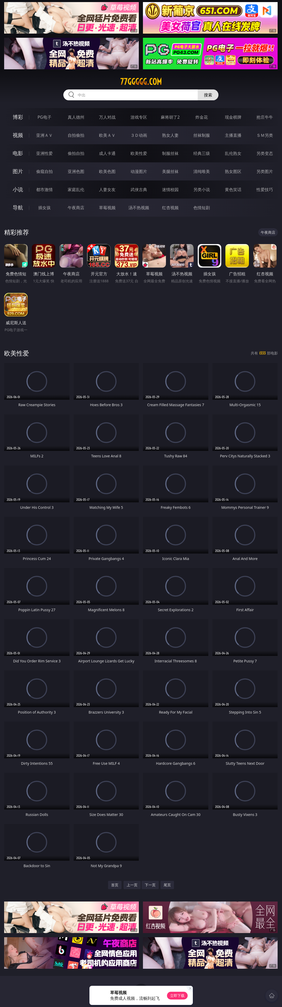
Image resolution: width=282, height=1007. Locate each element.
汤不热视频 (138, 207)
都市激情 (44, 189)
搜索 (208, 95)
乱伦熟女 (233, 153)
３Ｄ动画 (139, 135)
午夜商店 (76, 207)
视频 (18, 135)
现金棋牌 (233, 117)
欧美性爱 (139, 153)
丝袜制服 (201, 135)
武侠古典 (139, 189)
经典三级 (201, 153)
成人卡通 (107, 153)
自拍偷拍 (76, 135)
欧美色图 (107, 171)
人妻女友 (107, 189)
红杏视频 (170, 207)
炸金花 (201, 117)
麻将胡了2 (170, 117)
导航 (18, 207)
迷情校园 (170, 189)
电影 (18, 153)
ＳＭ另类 (264, 135)
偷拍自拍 (76, 153)
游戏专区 (139, 117)
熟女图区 (233, 171)
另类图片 (264, 171)
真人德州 (76, 117)
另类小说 (201, 189)
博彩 (18, 116)
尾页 (167, 884)
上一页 (132, 884)
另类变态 (264, 153)
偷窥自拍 (44, 171)
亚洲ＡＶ (44, 135)
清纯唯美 (201, 171)
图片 (18, 171)
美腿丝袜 (170, 171)
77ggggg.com (141, 82)
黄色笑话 (233, 189)
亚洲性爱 (44, 153)
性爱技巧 (264, 189)
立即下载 (177, 995)
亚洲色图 (76, 171)
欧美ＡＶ (107, 135)
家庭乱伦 (76, 189)
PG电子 (44, 117)
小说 (18, 189)
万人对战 (107, 117)
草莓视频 (107, 207)
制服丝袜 (170, 153)
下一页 (150, 884)
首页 (114, 884)
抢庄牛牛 (264, 117)
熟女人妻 (170, 135)
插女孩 (44, 207)
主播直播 (233, 135)
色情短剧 (201, 207)
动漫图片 (139, 171)
